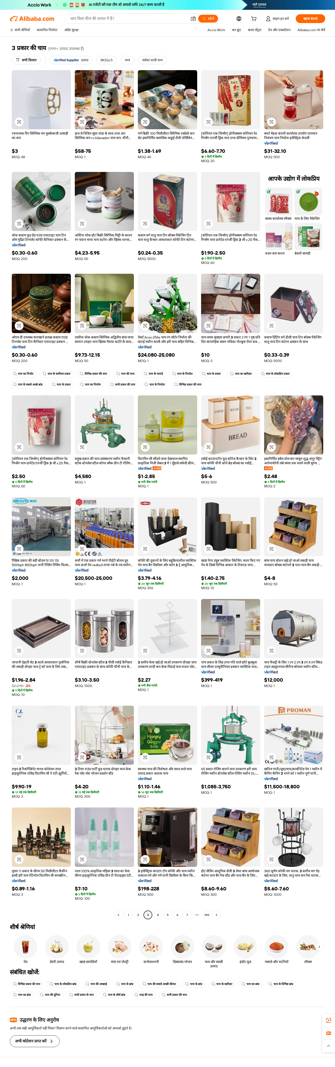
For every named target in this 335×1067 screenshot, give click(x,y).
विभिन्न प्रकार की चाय (93, 374)
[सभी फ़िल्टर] (26, 60)
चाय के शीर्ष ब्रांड (114, 995)
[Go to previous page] (118, 915)
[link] (328, 1020)
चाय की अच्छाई (96, 984)
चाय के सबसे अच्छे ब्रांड (27, 385)
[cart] (254, 19)
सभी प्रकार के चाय (81, 995)
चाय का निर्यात (23, 374)
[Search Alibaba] (128, 18)
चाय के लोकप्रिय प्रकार (275, 374)
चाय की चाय (125, 374)
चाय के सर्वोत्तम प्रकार (56, 374)
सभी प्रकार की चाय (122, 385)
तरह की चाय (143, 995)
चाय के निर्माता (182, 374)
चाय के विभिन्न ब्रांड (281, 984)
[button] (193, 19)
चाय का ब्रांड (250, 984)
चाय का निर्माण (90, 385)
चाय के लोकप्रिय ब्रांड (63, 984)
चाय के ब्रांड (124, 984)
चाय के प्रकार (211, 374)
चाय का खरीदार (241, 374)
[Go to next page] (216, 915)
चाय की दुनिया (50, 995)
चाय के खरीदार (221, 984)
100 (206, 915)
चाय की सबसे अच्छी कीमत (159, 984)
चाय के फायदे (153, 374)
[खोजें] (208, 19)
